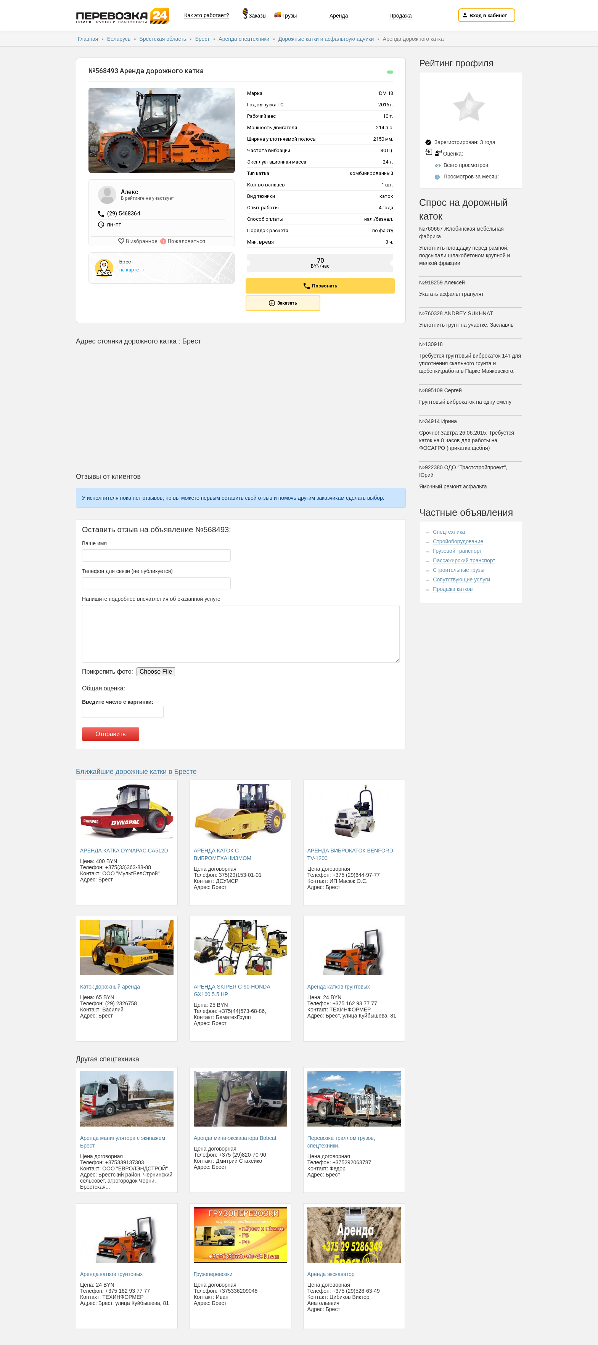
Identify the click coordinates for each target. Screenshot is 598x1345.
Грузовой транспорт (457, 551)
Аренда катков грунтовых (338, 987)
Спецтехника (449, 532)
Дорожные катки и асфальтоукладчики (326, 39)
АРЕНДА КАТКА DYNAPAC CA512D (124, 850)
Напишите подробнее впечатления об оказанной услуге (151, 599)
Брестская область (164, 39)
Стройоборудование (458, 541)
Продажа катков (453, 589)
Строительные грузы (458, 570)
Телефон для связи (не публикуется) (127, 571)
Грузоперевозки (213, 1274)
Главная (89, 39)
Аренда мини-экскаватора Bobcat (235, 1138)
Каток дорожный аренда (110, 987)
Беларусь (119, 39)
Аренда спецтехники (245, 39)
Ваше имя (94, 543)
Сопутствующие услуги (461, 579)
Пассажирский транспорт (464, 560)
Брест (203, 39)
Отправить (110, 734)
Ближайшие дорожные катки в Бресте (136, 771)
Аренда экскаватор (331, 1274)
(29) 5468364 (123, 213)
